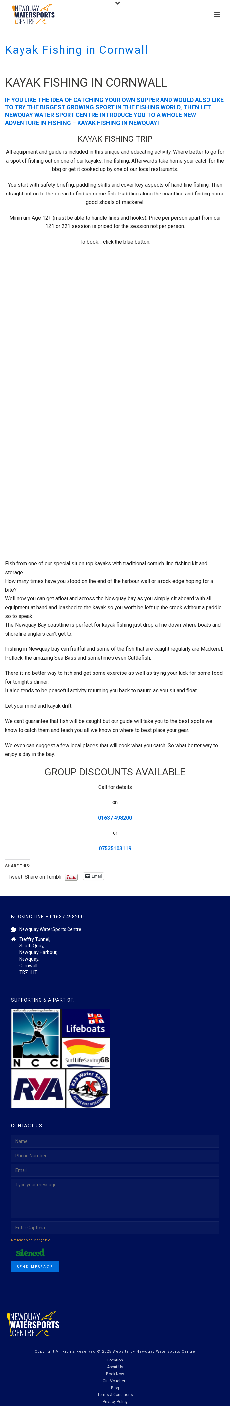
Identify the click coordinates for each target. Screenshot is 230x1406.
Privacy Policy (115, 1401)
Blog (115, 1388)
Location (115, 1360)
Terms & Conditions (115, 1394)
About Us (115, 1367)
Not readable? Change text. (31, 1240)
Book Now (115, 1374)
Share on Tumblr (43, 876)
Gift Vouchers (115, 1381)
